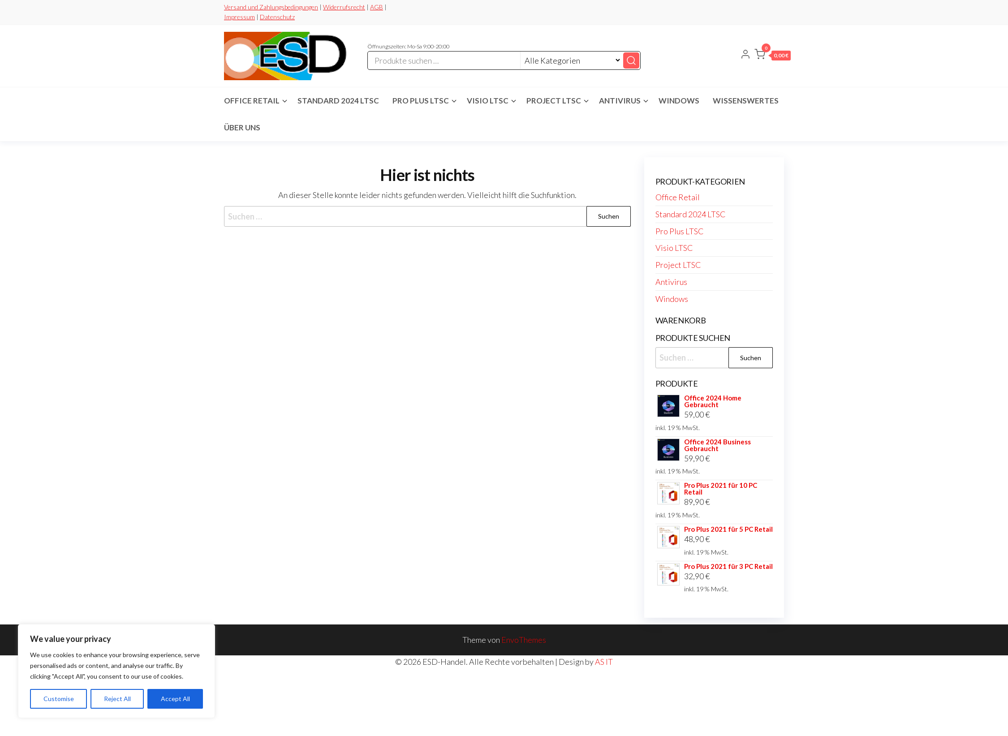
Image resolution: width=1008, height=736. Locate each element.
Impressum (239, 17)
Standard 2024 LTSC (338, 100)
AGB (376, 7)
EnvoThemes (523, 640)
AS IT (604, 662)
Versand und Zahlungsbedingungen (271, 7)
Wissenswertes (746, 100)
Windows (679, 100)
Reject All (117, 698)
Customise (58, 698)
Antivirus (620, 100)
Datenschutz (277, 17)
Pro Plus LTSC (420, 100)
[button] (772, 56)
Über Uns (242, 127)
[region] (116, 671)
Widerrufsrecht (344, 7)
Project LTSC (553, 100)
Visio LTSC (487, 100)
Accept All (175, 698)
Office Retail (252, 100)
